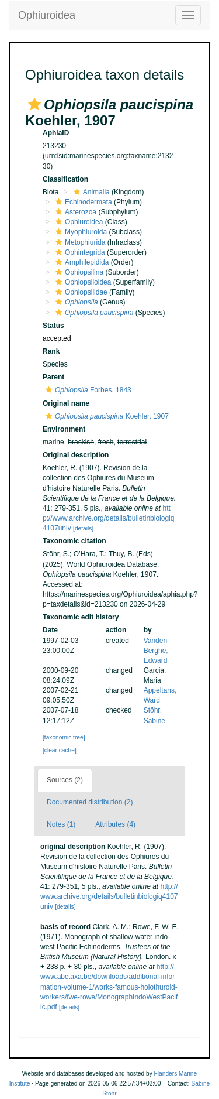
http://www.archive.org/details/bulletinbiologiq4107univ (108, 518)
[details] (83, 528)
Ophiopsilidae (80, 292)
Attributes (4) (115, 824)
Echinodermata (82, 202)
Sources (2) (65, 780)
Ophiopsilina (78, 272)
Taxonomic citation (74, 541)
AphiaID (56, 133)
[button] (34, 104)
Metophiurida (79, 242)
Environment (64, 429)
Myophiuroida (80, 232)
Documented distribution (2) (90, 802)
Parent (53, 377)
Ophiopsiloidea (82, 282)
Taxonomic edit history (81, 617)
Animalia (90, 192)
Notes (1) (61, 824)
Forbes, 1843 (87, 390)
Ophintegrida (79, 252)
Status (53, 325)
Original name (66, 403)
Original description (76, 455)
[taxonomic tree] (64, 737)
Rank (51, 351)
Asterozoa (74, 212)
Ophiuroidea (46, 15)
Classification (65, 179)
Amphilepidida (81, 262)
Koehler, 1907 (106, 416)
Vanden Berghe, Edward (156, 650)
